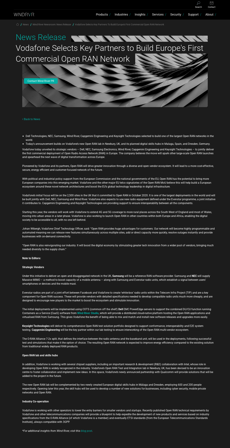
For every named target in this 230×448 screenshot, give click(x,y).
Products (102, 14)
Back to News (31, 119)
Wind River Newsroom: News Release (52, 24)
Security (175, 14)
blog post (86, 430)
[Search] (198, 5)
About (209, 14)
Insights (140, 14)
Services (158, 14)
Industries (121, 14)
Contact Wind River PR (40, 81)
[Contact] (211, 5)
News (26, 24)
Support (193, 14)
